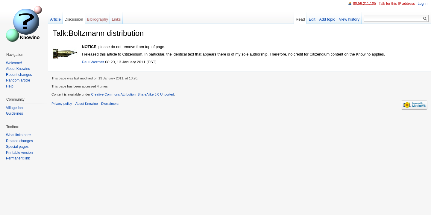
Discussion (74, 19)
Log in (422, 3)
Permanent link (18, 158)
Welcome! (14, 63)
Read (300, 19)
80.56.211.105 (364, 3)
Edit (312, 19)
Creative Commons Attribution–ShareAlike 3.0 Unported (132, 94)
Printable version (19, 152)
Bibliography (97, 19)
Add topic (327, 19)
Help (9, 86)
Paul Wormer (93, 62)
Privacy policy (61, 103)
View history (349, 19)
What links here (18, 135)
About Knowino (18, 69)
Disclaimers (110, 103)
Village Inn (14, 108)
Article (55, 19)
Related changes (19, 141)
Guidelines (14, 113)
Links (116, 19)
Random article (18, 80)
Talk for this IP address (397, 3)
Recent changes (19, 75)
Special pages (17, 147)
